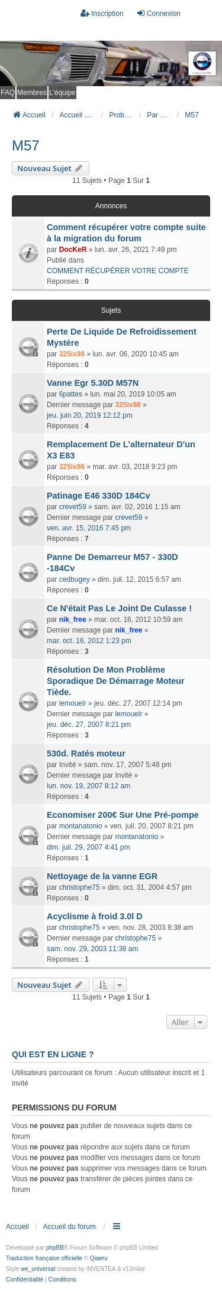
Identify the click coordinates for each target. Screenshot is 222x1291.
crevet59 (72, 507)
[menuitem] (24, 1279)
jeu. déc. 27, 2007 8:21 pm (89, 724)
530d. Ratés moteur (86, 753)
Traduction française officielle (44, 1258)
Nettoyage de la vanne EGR (102, 876)
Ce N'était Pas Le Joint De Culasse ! (119, 608)
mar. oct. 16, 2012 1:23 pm (89, 641)
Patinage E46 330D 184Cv (98, 495)
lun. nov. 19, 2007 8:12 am (88, 786)
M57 (26, 145)
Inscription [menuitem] (102, 13)
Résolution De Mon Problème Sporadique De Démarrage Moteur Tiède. (116, 681)
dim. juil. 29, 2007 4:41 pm (88, 847)
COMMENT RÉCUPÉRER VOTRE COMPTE (118, 271)
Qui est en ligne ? (53, 1054)
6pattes (70, 394)
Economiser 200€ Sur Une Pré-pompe (123, 815)
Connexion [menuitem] (158, 13)
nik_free (72, 619)
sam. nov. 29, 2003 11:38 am (93, 949)
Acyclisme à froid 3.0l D (95, 916)
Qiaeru (99, 1258)
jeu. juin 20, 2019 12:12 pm (90, 415)
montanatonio (80, 826)
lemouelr (72, 703)
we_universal (38, 1269)
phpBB (55, 1247)
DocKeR (73, 249)
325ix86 (72, 354)
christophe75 (79, 887)
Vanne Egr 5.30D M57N (93, 383)
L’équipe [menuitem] (62, 93)
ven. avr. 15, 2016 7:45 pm (89, 528)
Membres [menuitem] (32, 93)
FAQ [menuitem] (8, 93)
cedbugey (74, 579)
